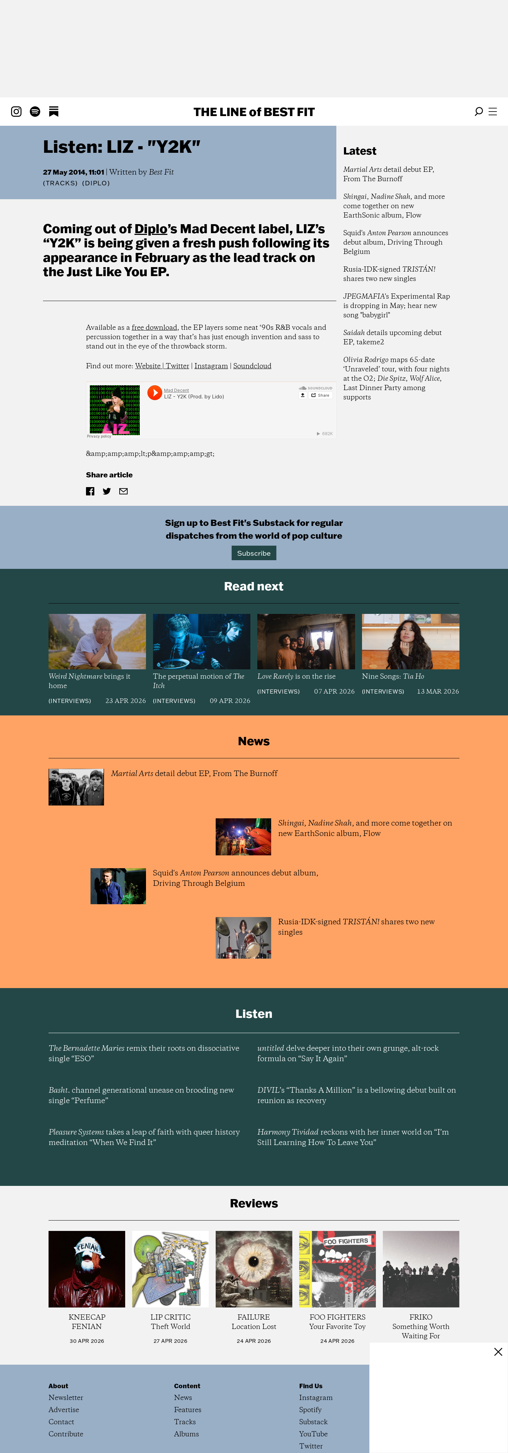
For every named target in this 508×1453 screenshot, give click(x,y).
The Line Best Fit (254, 111)
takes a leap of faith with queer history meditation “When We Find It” (144, 1137)
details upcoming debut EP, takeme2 (392, 337)
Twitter (177, 366)
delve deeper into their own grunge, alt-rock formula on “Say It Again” (348, 1053)
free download (154, 328)
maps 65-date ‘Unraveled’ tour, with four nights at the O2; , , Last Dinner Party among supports (396, 378)
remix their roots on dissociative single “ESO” (144, 1053)
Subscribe (254, 552)
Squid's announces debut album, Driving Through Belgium (395, 243)
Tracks (61, 183)
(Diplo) (96, 183)
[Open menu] (493, 111)
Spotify (310, 1410)
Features (187, 1410)
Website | (150, 366)
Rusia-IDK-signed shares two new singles (389, 274)
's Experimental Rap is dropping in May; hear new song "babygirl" (396, 306)
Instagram (211, 366)
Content (187, 1386)
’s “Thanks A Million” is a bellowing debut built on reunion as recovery (356, 1095)
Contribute (66, 1434)
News (183, 1398)
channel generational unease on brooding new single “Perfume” (141, 1095)
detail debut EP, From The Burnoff (388, 174)
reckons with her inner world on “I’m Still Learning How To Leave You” (353, 1137)
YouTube (313, 1434)
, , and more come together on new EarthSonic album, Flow (394, 206)
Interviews (70, 700)
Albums (186, 1434)
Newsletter (66, 1398)
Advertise (64, 1410)
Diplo (151, 228)
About (58, 1386)
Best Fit (161, 172)
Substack (313, 1422)
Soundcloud (252, 366)
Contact (61, 1422)
